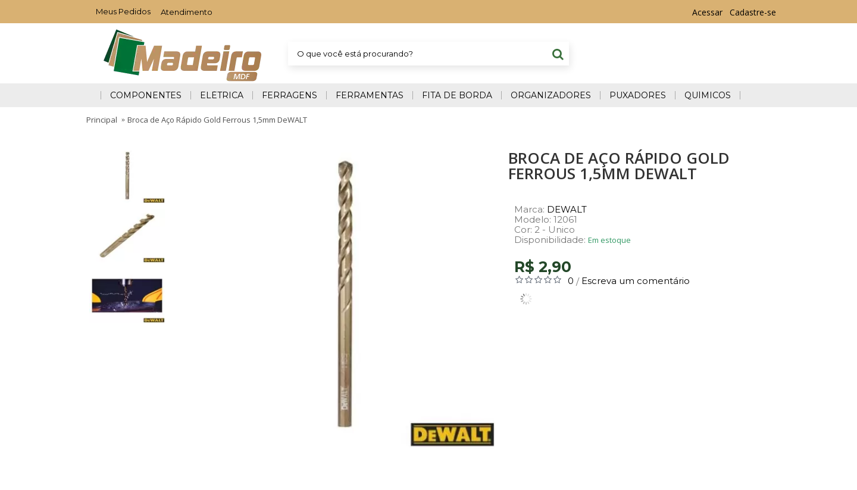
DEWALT (567, 209)
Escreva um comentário (635, 280)
